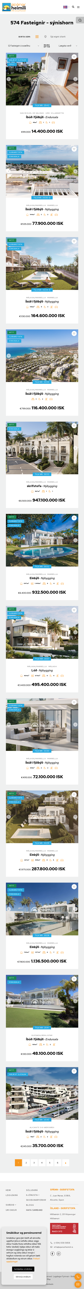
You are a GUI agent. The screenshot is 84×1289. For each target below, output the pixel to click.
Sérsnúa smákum (23, 1276)
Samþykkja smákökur (23, 1269)
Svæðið (10, 1205)
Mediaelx (49, 1284)
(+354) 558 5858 (60, 1243)
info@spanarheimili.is (61, 1247)
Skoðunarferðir (36, 1200)
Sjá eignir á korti (57, 36)
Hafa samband (34, 1210)
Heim (8, 1190)
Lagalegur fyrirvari (61, 1276)
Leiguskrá (12, 1195)
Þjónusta (32, 1195)
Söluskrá (32, 1190)
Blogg (30, 1205)
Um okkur (11, 1210)
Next (75, 79)
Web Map (47, 1279)
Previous (9, 79)
